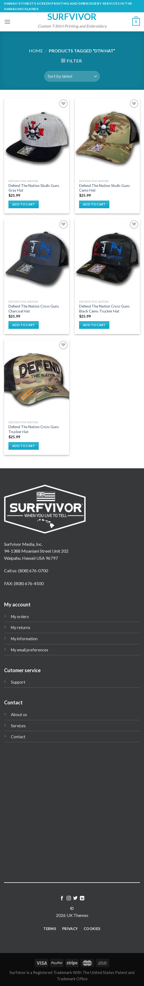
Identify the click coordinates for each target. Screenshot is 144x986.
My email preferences (29, 650)
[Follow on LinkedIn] (82, 898)
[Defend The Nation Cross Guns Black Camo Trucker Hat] (107, 258)
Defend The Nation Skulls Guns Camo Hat (104, 188)
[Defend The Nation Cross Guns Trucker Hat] (36, 378)
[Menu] (7, 21)
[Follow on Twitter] (75, 898)
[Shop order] (72, 76)
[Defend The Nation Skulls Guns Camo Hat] (107, 137)
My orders (20, 616)
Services (18, 725)
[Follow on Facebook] (62, 898)
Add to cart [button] (23, 204)
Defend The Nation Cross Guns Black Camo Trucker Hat (104, 308)
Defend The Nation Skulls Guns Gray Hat (33, 188)
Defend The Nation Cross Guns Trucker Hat (33, 429)
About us (19, 714)
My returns (20, 627)
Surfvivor (72, 16)
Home (36, 50)
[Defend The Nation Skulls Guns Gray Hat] (36, 137)
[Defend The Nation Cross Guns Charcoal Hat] (36, 258)
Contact (18, 736)
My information (24, 638)
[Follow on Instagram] (69, 898)
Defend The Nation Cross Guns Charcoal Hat (33, 308)
